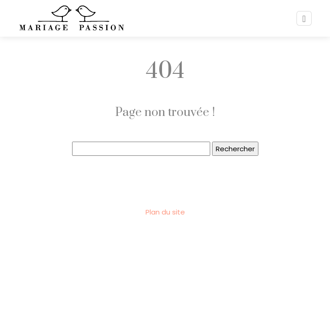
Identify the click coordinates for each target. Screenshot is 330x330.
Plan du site (165, 212)
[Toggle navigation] (304, 18)
